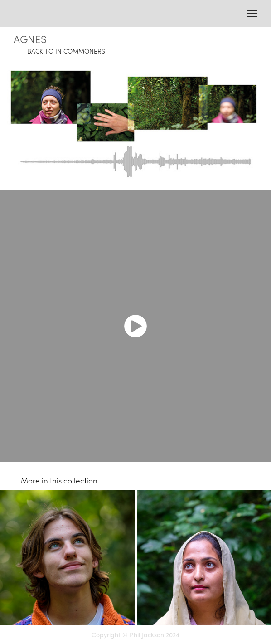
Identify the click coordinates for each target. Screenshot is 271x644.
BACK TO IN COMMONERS (66, 51)
